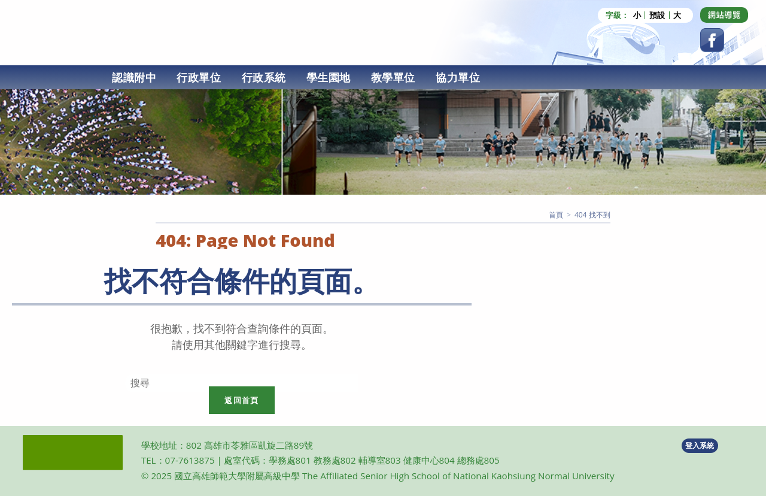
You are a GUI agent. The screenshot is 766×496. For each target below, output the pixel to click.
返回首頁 (241, 400)
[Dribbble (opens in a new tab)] (724, 15)
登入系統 (699, 445)
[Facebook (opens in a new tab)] (712, 40)
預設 (657, 15)
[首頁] (556, 215)
